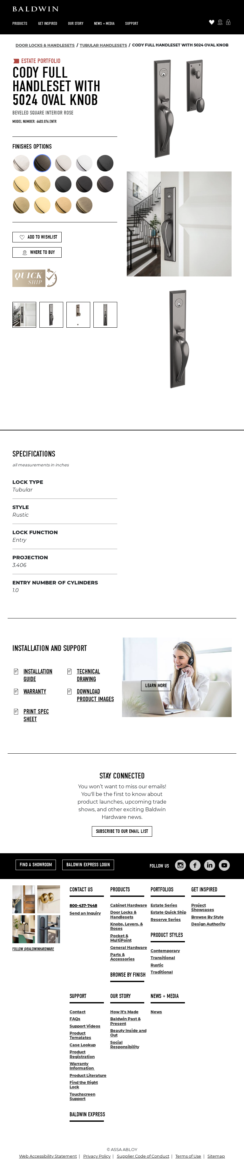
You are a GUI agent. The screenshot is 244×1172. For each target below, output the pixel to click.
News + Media (104, 23)
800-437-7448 (83, 905)
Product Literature (88, 1075)
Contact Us (81, 889)
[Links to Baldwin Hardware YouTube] (224, 865)
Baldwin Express (87, 1114)
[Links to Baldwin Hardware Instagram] (180, 865)
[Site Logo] (122, 10)
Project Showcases (202, 907)
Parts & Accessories (122, 956)
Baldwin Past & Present (125, 1021)
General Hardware (128, 947)
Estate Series (164, 905)
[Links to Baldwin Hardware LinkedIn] (209, 865)
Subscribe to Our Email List (122, 831)
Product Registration (82, 1054)
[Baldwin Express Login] (228, 23)
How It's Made (124, 1011)
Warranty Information (82, 1066)
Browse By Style (207, 917)
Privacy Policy (97, 1156)
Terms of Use (188, 1156)
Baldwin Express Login (88, 865)
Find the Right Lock (84, 1084)
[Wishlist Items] (211, 23)
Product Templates (80, 1035)
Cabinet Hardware (128, 905)
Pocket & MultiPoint (121, 938)
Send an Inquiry (85, 913)
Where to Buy (38, 252)
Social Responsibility (124, 1044)
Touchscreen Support (82, 1096)
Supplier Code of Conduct (143, 1156)
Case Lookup (83, 1045)
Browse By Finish (128, 975)
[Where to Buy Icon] (220, 23)
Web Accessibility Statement (48, 1156)
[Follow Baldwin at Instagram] (36, 949)
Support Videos (85, 1026)
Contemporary (165, 950)
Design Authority (208, 924)
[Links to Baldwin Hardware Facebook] (195, 865)
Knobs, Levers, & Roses (126, 926)
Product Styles (167, 935)
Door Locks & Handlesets (123, 914)
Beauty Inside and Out (128, 1032)
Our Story (75, 23)
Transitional (163, 957)
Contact (77, 1011)
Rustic (157, 965)
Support (131, 23)
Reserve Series (166, 919)
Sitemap (216, 1156)
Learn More (156, 685)
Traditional (162, 972)
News (156, 1011)
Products (19, 23)
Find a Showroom (36, 865)
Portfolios (162, 889)
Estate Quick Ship (168, 912)
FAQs (75, 1018)
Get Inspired (47, 23)
